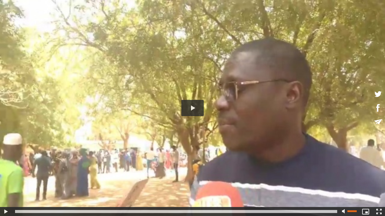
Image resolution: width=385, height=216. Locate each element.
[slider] (176, 211)
